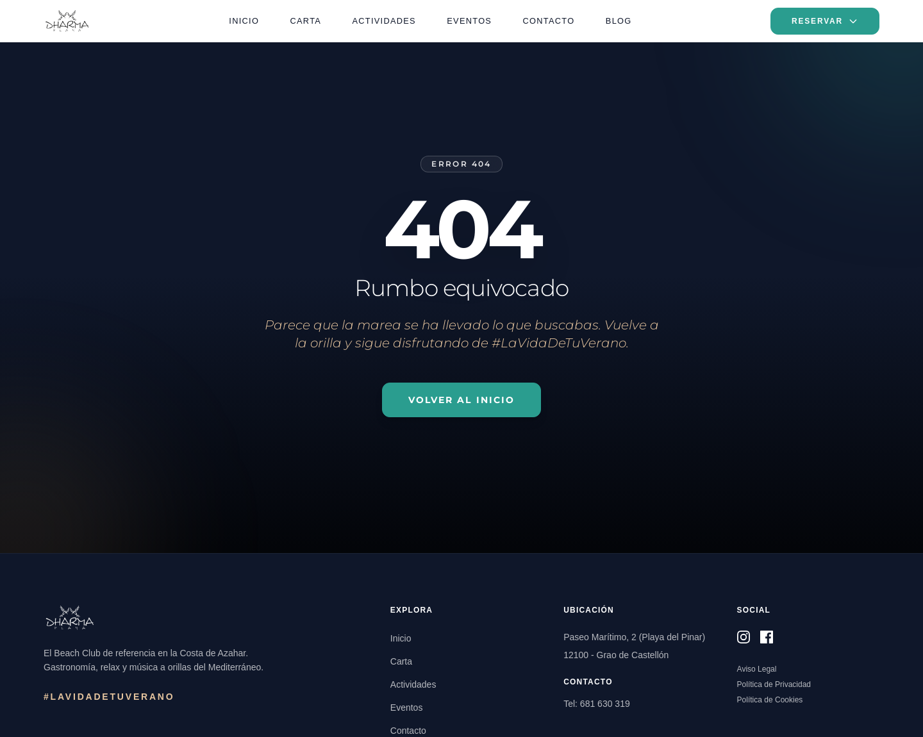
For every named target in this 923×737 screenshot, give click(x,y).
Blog (619, 21)
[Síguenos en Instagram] (743, 637)
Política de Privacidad (774, 684)
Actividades (384, 21)
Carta (306, 21)
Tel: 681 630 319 (596, 704)
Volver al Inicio (461, 400)
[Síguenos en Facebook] (766, 637)
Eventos (469, 21)
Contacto (549, 21)
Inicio (244, 21)
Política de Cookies (770, 699)
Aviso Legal (757, 669)
